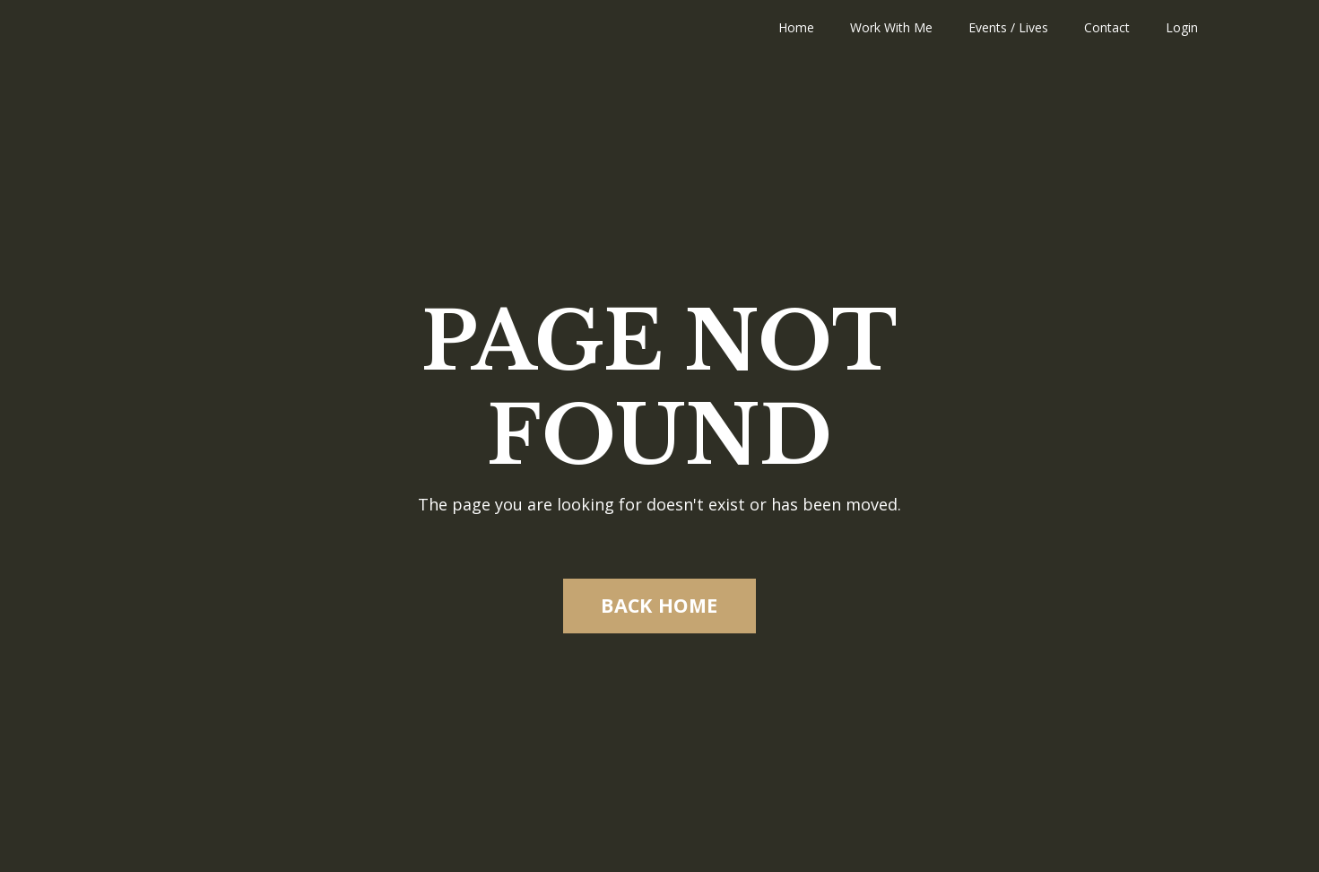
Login (1182, 27)
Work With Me (891, 27)
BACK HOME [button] (659, 605)
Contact (1107, 27)
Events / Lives (1008, 27)
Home (796, 27)
